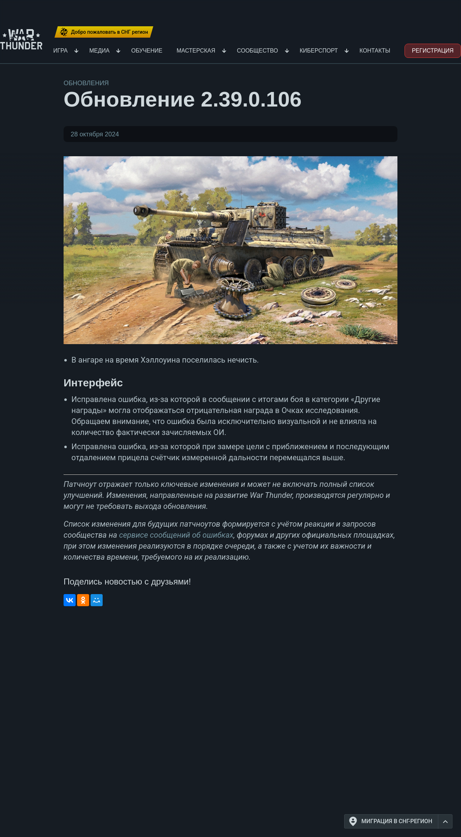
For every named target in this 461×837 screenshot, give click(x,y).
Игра (60, 51)
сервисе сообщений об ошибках (176, 535)
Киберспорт (319, 51)
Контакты (374, 51)
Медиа (99, 51)
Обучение (146, 51)
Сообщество (257, 51)
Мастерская (196, 51)
